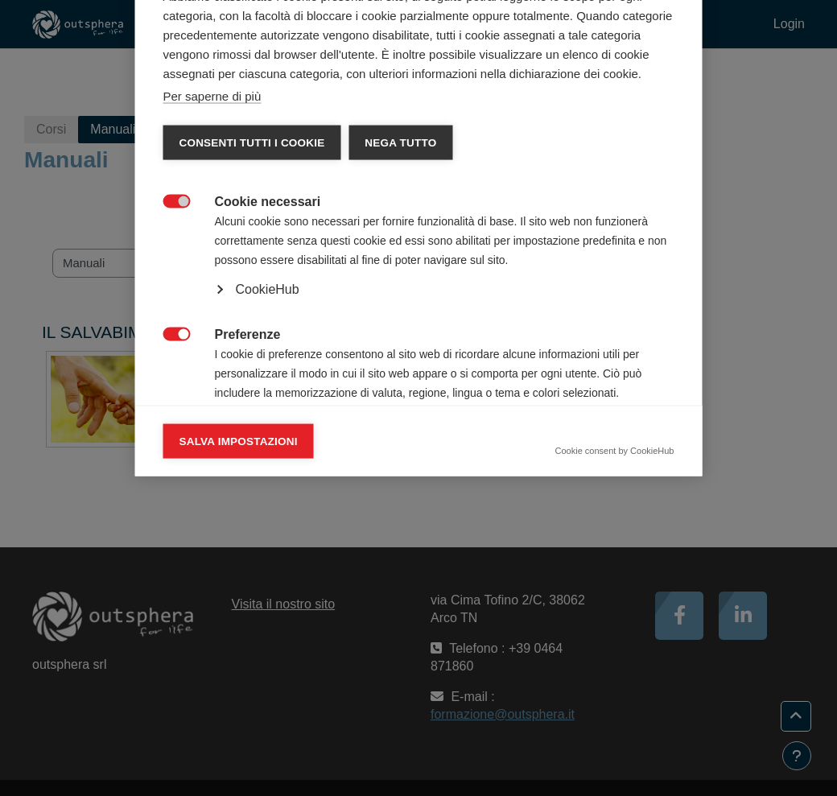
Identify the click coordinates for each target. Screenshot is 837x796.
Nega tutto (400, 364)
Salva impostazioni (238, 663)
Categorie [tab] (206, 177)
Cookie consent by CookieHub (614, 672)
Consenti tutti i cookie (252, 364)
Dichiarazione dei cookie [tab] (325, 177)
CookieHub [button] (267, 511)
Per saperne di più (212, 317)
